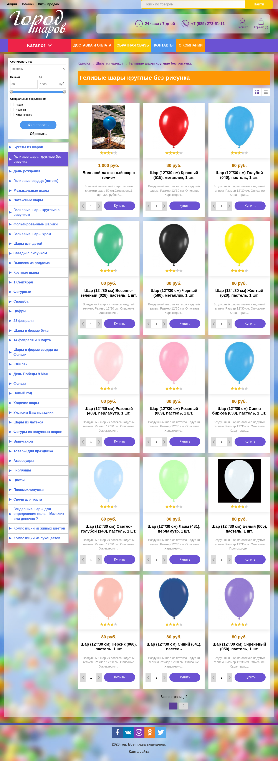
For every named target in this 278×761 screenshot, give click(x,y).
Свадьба (20, 301)
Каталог (39, 45)
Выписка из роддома (31, 263)
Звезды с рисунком (30, 253)
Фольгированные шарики (35, 224)
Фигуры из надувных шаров (37, 432)
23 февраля (23, 321)
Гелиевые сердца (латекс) (35, 181)
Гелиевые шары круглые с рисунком (36, 212)
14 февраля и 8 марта (32, 340)
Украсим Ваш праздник (33, 412)
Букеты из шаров (28, 147)
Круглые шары (26, 272)
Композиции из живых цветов (39, 528)
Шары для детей (27, 243)
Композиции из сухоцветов (36, 538)
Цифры (19, 311)
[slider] (108, 153)
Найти (259, 4)
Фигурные (22, 292)
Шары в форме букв (31, 330)
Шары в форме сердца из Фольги (35, 352)
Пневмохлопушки (28, 489)
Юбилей (20, 364)
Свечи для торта (27, 499)
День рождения (26, 171)
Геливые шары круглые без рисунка (37, 159)
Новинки (27, 4)
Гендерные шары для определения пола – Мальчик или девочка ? (38, 514)
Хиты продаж (48, 4)
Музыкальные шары (31, 190)
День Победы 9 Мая (30, 374)
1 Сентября (23, 282)
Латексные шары (28, 200)
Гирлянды (22, 470)
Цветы (19, 480)
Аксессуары (23, 461)
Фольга (19, 383)
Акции (12, 4)
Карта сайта (139, 751)
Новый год (22, 393)
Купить (119, 206)
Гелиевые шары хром (32, 234)
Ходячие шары (26, 403)
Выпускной (23, 441)
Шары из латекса (28, 422)
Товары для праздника (33, 451)
